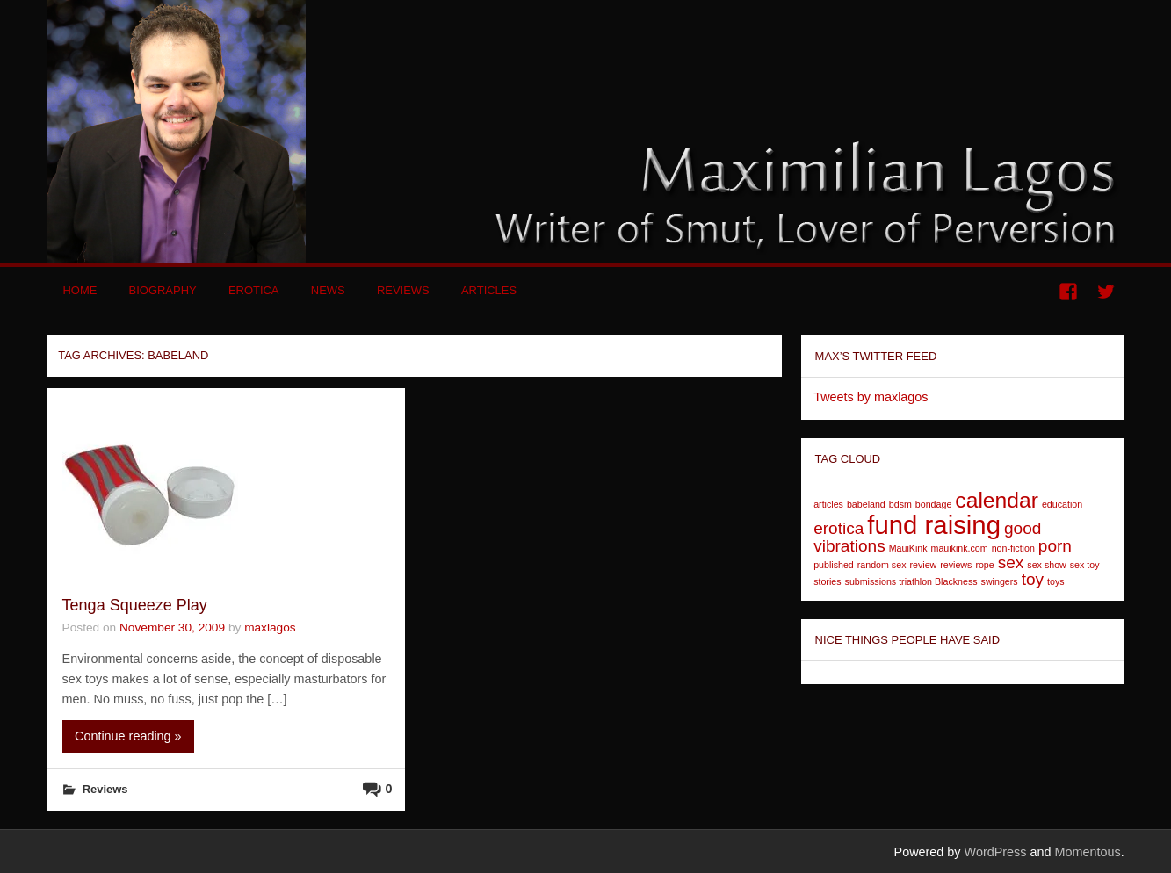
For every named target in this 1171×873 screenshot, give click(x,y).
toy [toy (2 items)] (1033, 579)
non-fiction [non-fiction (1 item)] (1013, 548)
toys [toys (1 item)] (1056, 581)
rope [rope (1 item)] (984, 564)
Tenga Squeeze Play (134, 605)
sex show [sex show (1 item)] (1046, 564)
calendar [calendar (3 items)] (996, 500)
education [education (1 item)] (1062, 504)
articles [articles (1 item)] (828, 504)
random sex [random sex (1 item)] (882, 564)
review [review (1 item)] (922, 564)
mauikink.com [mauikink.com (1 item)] (959, 548)
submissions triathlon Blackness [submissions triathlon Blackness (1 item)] (911, 581)
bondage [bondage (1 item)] (933, 504)
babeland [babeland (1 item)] (866, 504)
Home (79, 290)
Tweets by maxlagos (870, 397)
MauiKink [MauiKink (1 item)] (908, 548)
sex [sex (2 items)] (1011, 562)
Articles (489, 290)
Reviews (403, 290)
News (328, 290)
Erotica (253, 290)
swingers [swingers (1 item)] (999, 581)
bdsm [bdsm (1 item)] (900, 504)
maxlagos (270, 627)
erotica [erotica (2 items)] (838, 528)
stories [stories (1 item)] (827, 581)
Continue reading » (128, 736)
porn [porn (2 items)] (1055, 546)
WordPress (996, 852)
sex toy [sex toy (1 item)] (1085, 564)
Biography (163, 290)
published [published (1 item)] (833, 564)
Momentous (1087, 852)
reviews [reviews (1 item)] (956, 564)
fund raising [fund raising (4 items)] (934, 524)
